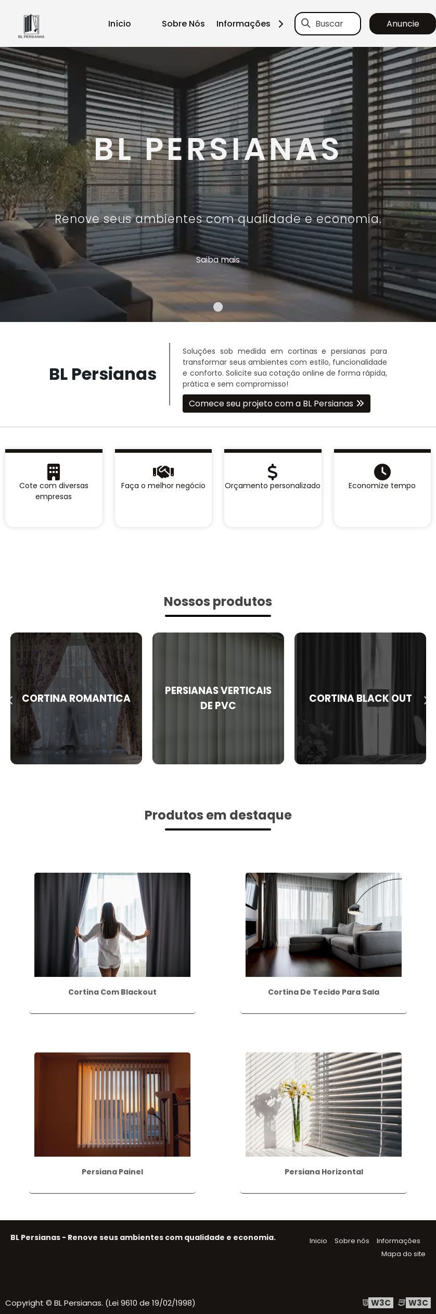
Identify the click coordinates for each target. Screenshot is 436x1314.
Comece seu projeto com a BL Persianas (271, 404)
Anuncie (403, 24)
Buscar (329, 24)
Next (425, 698)
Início (119, 24)
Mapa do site (403, 1254)
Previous (10, 698)
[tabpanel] (218, 184)
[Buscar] (306, 23)
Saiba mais (218, 260)
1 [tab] (218, 309)
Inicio (318, 1241)
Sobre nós (352, 1241)
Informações (254, 24)
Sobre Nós (183, 24)
